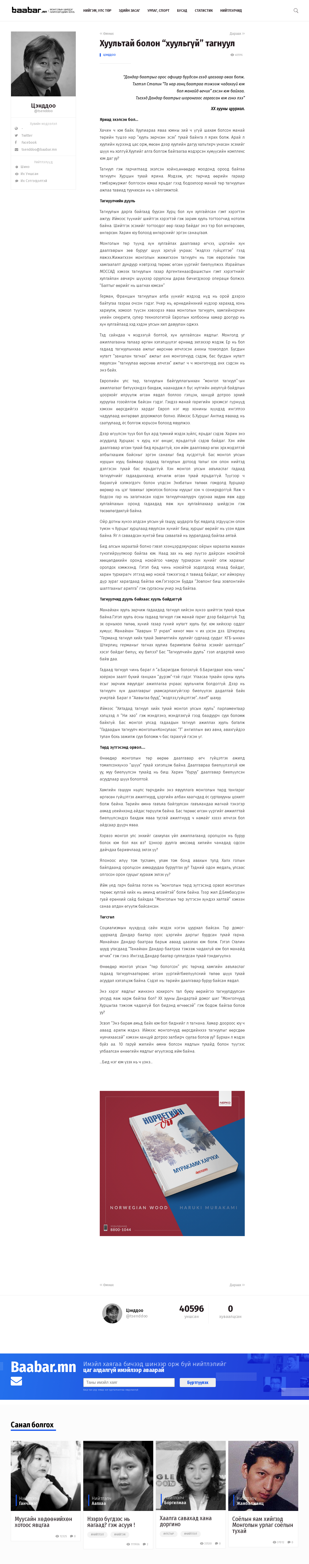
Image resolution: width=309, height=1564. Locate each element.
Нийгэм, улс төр (97, 10)
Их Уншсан (26, 174)
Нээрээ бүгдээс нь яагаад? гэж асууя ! (111, 1521)
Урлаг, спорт (159, 10)
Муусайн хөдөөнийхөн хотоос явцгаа (43, 1521)
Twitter (23, 135)
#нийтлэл (97, 1534)
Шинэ (22, 167)
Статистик (204, 10)
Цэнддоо (109, 55)
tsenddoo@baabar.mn (36, 149)
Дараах (237, 34)
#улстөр (169, 1533)
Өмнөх (107, 34)
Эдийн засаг (129, 10)
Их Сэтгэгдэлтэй (31, 181)
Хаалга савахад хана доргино (186, 1521)
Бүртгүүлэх (197, 1382)
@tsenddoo (43, 111)
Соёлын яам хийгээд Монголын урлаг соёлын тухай (262, 1524)
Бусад (182, 10)
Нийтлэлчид (231, 10)
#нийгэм (120, 1534)
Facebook (26, 142)
